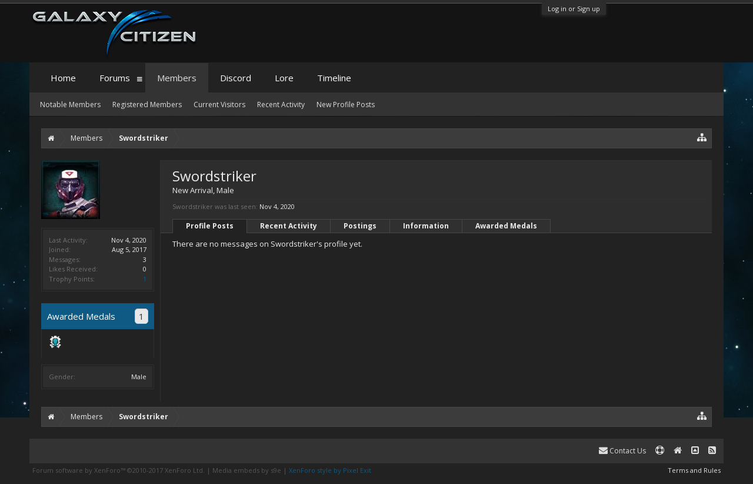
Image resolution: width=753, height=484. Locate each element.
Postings (360, 226)
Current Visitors (219, 105)
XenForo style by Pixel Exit (330, 470)
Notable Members (70, 105)
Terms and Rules (694, 470)
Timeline (334, 78)
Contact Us (622, 451)
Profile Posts (210, 226)
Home (63, 78)
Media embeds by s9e (246, 470)
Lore (284, 78)
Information (426, 226)
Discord (235, 78)
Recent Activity (288, 226)
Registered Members (147, 105)
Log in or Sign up (574, 8)
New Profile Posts (345, 105)
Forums (114, 78)
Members (176, 78)
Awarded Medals (506, 226)
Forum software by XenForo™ (118, 470)
